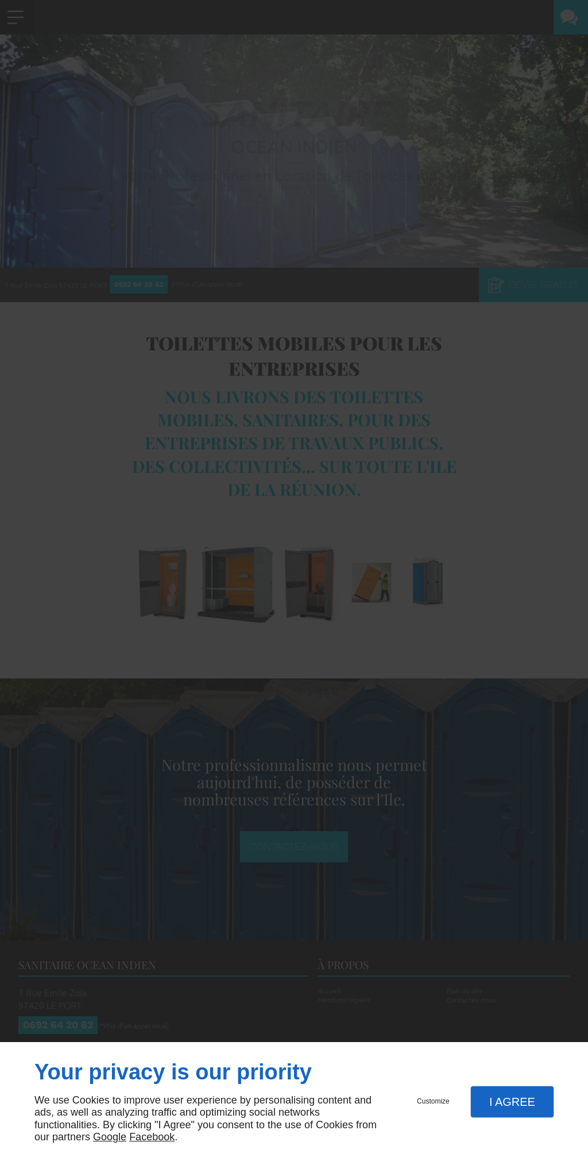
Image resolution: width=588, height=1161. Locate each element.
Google (109, 1137)
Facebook (152, 1137)
